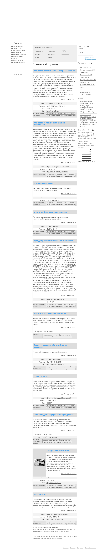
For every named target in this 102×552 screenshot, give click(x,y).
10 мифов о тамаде (86, 119)
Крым (82, 87)
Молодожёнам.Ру (12, 20)
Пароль (81, 52)
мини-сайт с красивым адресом (86, 136)
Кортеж (37, 57)
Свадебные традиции (18, 54)
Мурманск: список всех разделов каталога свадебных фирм (51, 531)
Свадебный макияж (86, 107)
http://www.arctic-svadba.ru (55, 519)
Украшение (51, 54)
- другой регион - (85, 94)
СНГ (81, 89)
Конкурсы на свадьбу (18, 50)
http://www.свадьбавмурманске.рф (57, 172)
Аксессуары (51, 51)
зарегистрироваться (39, 538)
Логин (81, 48)
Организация (39, 51)
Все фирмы (65, 54)
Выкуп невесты (16, 52)
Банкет (50, 57)
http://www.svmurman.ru (50, 437)
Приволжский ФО (86, 75)
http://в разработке (53, 111)
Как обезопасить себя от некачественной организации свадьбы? (88, 115)
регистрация (88, 132)
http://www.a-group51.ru (54, 483)
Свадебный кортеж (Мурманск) (64, 529)
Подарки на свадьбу (18, 62)
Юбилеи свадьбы (17, 60)
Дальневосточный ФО (87, 85)
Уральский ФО (85, 77)
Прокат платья (85, 105)
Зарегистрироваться (90, 59)
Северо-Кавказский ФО (88, 80)
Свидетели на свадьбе (88, 121)
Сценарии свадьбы (17, 46)
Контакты (65, 548)
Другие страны (85, 92)
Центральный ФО (86, 67)
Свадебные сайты (90, 548)
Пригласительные (86, 101)
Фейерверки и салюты (87, 103)
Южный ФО (84, 72)
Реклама (72, 548)
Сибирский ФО (85, 82)
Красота (37, 54)
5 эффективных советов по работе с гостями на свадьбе (88, 124)
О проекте (80, 548)
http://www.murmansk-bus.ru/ (55, 364)
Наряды (64, 51)
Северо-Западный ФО (87, 70)
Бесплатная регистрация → (86, 161)
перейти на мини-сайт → (68, 99)
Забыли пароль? (89, 57)
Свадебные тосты (17, 48)
